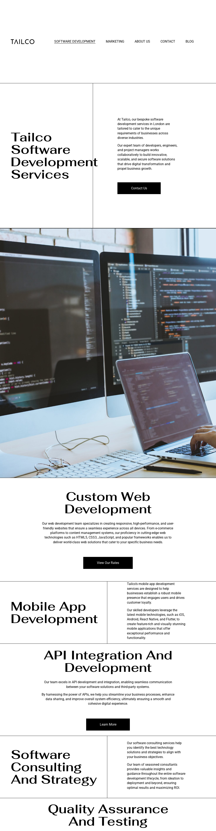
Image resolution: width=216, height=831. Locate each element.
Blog (190, 41)
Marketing (115, 41)
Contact (167, 41)
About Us (142, 41)
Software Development (74, 41)
